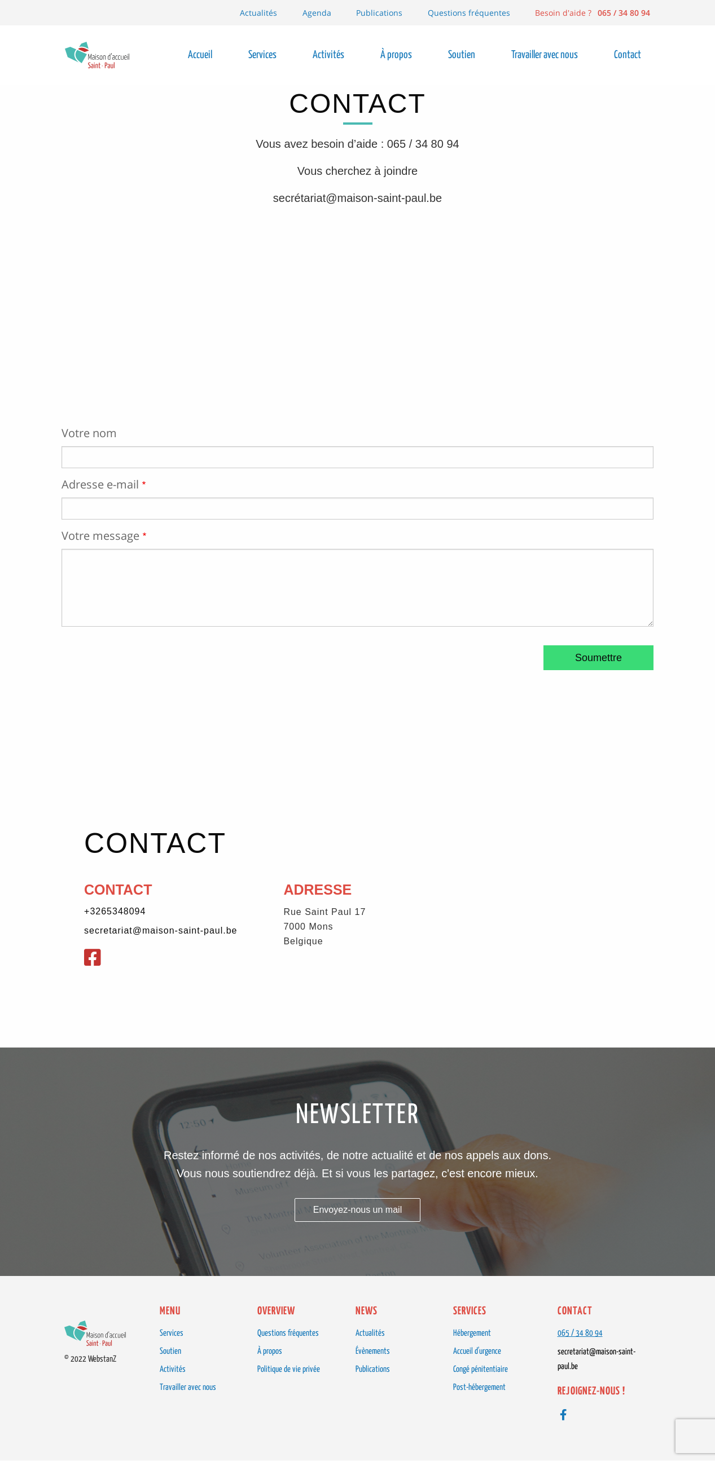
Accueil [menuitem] (200, 55)
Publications (379, 12)
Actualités (258, 12)
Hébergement (472, 1333)
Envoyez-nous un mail (357, 1209)
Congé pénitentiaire (480, 1369)
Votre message (100, 536)
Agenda (316, 12)
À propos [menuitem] (396, 55)
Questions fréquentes (469, 12)
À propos (269, 1351)
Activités (173, 1369)
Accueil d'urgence (477, 1351)
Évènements (373, 1351)
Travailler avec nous (188, 1387)
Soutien (170, 1351)
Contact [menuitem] (627, 55)
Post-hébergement (479, 1387)
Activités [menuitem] (328, 55)
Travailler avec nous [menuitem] (544, 55)
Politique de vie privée (288, 1369)
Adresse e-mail (100, 484)
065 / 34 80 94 (580, 1333)
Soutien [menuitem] (461, 55)
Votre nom (89, 433)
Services (171, 1333)
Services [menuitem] (262, 55)
